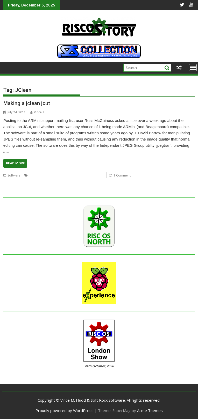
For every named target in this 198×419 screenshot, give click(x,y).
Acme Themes (150, 410)
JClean (67, 175)
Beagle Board (51, 175)
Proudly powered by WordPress (65, 410)
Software (14, 175)
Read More (15, 163)
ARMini (34, 175)
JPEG (85, 175)
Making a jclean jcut (26, 103)
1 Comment (122, 175)
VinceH (37, 112)
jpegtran (97, 175)
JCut (77, 175)
